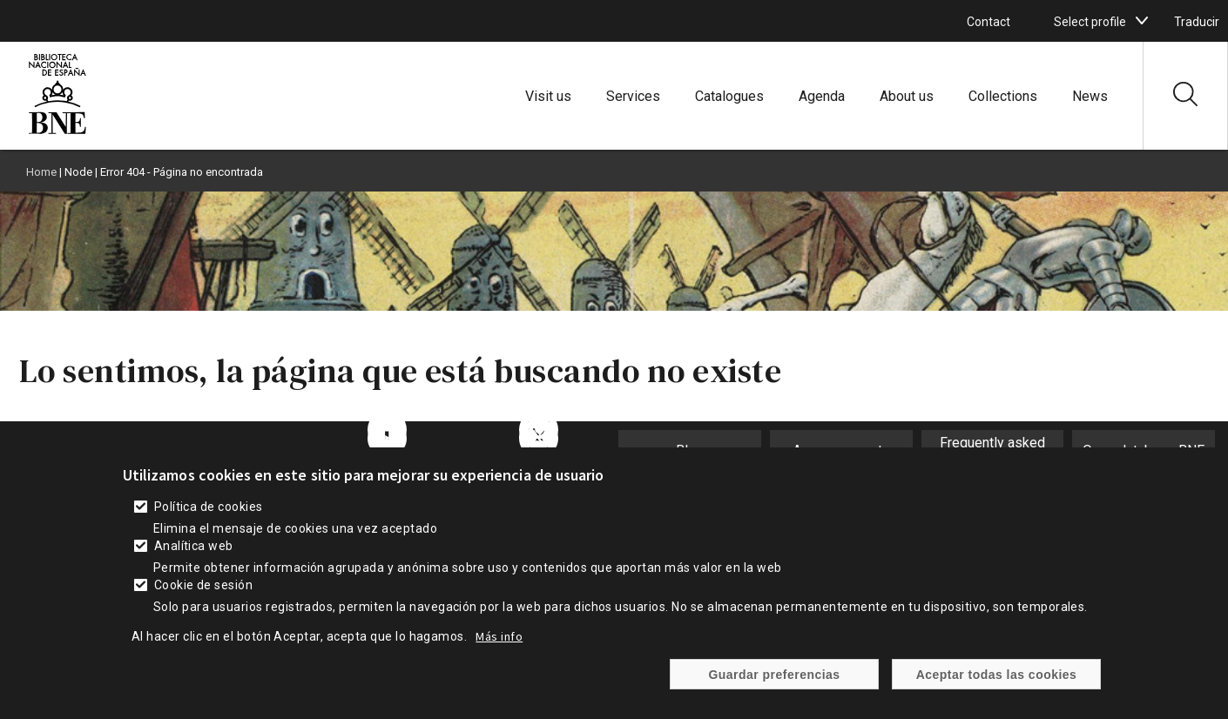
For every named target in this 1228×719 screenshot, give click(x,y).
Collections (1002, 96)
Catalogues (729, 96)
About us (907, 96)
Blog (690, 450)
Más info (499, 648)
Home (41, 171)
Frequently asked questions (992, 450)
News (1090, 96)
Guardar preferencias (774, 687)
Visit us (548, 96)
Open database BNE (1143, 450)
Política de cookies (208, 519)
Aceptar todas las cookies (996, 687)
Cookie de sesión (203, 597)
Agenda (822, 96)
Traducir (1196, 22)
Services (633, 96)
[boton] (1142, 21)
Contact (988, 22)
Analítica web (193, 558)
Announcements (841, 450)
